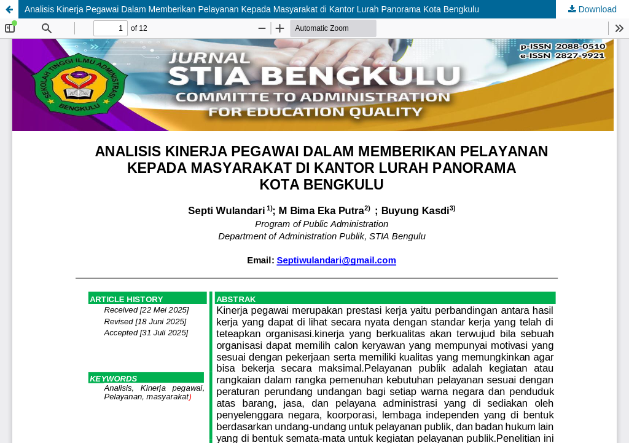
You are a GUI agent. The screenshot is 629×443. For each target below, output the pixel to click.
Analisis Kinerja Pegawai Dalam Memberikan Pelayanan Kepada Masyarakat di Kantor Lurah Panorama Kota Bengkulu (252, 9)
